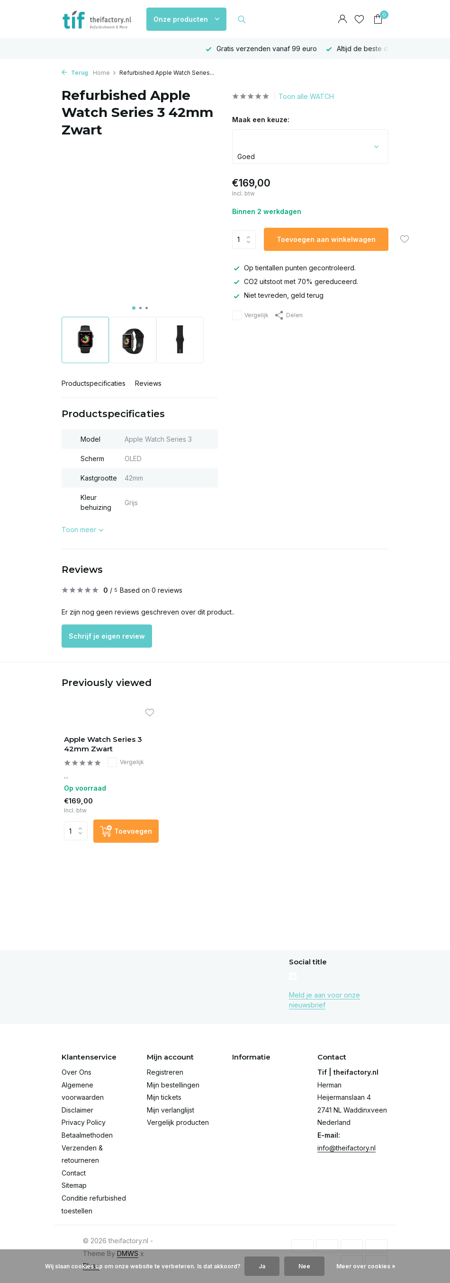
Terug (75, 72)
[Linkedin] (293, 977)
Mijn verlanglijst (170, 1110)
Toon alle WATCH (306, 96)
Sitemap (74, 1185)
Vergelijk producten (178, 1122)
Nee (304, 1266)
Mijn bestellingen (173, 1085)
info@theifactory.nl (346, 1148)
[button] (133, 308)
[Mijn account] (342, 19)
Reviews (148, 383)
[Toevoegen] (126, 831)
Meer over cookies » (366, 1266)
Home (105, 72)
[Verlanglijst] (359, 19)
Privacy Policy (84, 1122)
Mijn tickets (164, 1097)
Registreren (165, 1072)
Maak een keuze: (260, 120)
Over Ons (76, 1072)
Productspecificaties (94, 383)
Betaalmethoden (87, 1135)
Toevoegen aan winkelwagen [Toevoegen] (326, 239)
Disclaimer (77, 1110)
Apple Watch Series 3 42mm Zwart (103, 744)
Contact (74, 1173)
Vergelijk (250, 315)
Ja (262, 1266)
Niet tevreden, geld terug (278, 295)
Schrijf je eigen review (107, 636)
